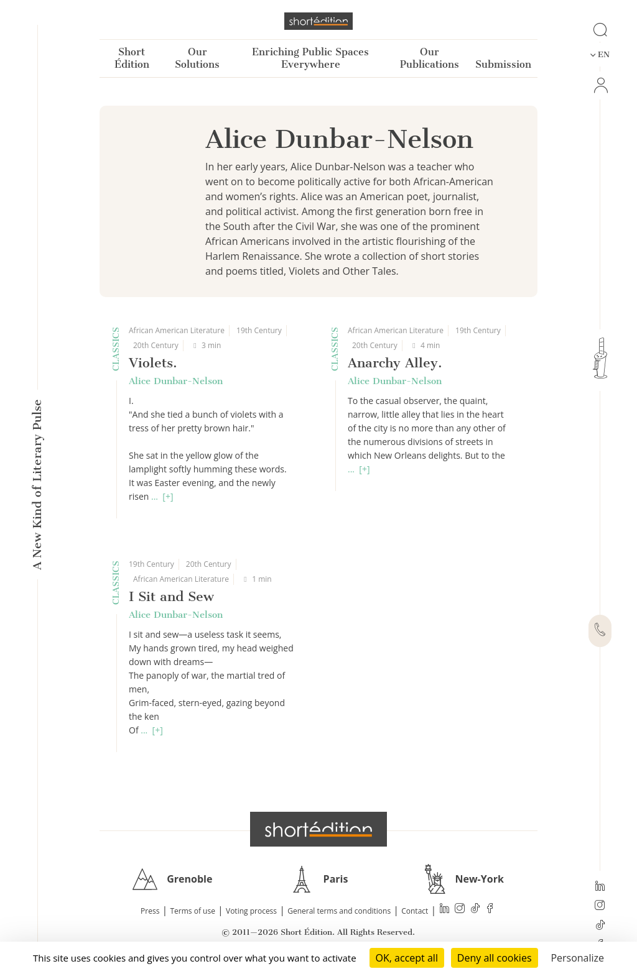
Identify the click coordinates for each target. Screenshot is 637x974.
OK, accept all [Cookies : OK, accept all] (407, 958)
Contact (414, 911)
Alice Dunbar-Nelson (176, 381)
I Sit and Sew (171, 596)
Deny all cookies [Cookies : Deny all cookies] (494, 958)
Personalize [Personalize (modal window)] (577, 958)
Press (150, 911)
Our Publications (429, 58)
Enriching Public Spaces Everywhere (310, 58)
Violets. (153, 362)
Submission (503, 64)
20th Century (156, 345)
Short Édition (131, 58)
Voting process (251, 911)
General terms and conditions (339, 911)
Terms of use (192, 911)
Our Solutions (197, 58)
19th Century (259, 330)
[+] (167, 496)
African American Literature (177, 330)
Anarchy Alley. (395, 362)
